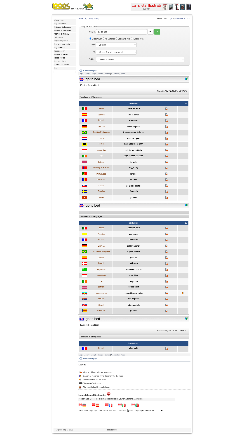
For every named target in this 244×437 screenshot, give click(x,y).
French (101, 120)
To (94, 52)
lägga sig (134, 191)
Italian (101, 108)
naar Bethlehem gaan (133, 144)
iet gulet (133, 162)
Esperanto (101, 270)
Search (92, 32)
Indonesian (101, 150)
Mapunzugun (101, 293)
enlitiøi (138, 270)
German (101, 127)
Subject (92, 59)
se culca (133, 179)
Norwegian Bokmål (101, 167)
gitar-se (133, 258)
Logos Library (84, 74)
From (93, 45)
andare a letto (134, 108)
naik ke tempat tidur (133, 150)
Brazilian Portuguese (101, 132)
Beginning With (123, 39)
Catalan (101, 258)
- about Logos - (112, 430)
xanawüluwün (130, 293)
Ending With (137, 39)
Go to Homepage (90, 71)
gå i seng (134, 263)
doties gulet (133, 287)
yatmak (133, 197)
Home (80, 18)
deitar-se (140, 132)
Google (93, 74)
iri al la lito (130, 270)
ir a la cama (134, 115)
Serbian (101, 299)
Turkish (101, 197)
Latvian (101, 162)
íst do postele (134, 305)
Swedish (101, 191)
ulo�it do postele (133, 186)
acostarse (133, 234)
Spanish (101, 115)
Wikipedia (115, 74)
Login (170, 18)
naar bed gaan (133, 138)
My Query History (92, 18)
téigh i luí (133, 281)
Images (100, 74)
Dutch (101, 138)
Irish (101, 156)
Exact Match (96, 39)
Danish (101, 263)
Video (122, 74)
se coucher (133, 120)
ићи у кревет (133, 299)
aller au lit (133, 348)
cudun (140, 293)
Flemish (101, 144)
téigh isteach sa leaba (133, 156)
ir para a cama (129, 132)
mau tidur (133, 275)
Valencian (101, 310)
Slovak (101, 186)
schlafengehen (133, 127)
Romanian (101, 179)
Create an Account (182, 18)
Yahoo (107, 74)
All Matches (109, 39)
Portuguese (101, 174)
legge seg (133, 167)
